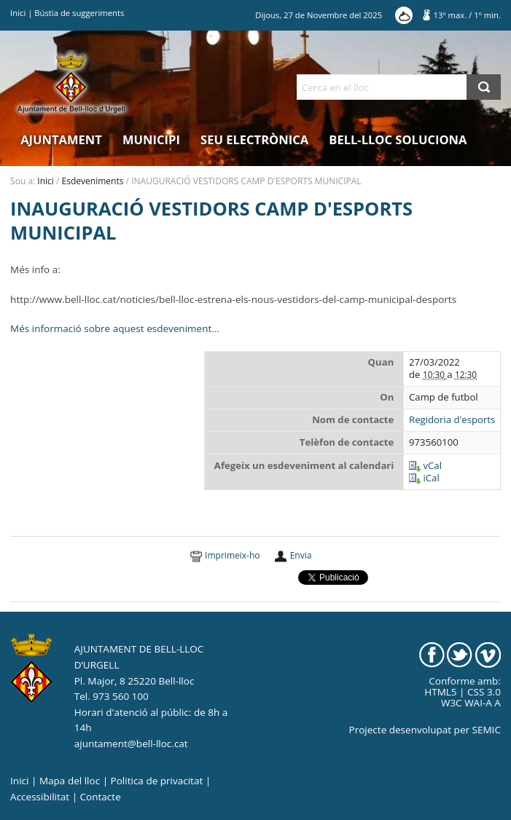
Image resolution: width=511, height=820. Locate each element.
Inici (18, 12)
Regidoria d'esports (452, 420)
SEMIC (486, 729)
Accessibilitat (39, 796)
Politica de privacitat (157, 780)
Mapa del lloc (69, 780)
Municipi (151, 139)
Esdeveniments (93, 181)
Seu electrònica (254, 139)
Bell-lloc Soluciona (398, 139)
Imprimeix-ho (232, 555)
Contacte (100, 796)
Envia (301, 555)
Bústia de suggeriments (79, 12)
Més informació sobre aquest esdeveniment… (114, 328)
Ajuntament (61, 139)
